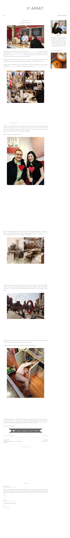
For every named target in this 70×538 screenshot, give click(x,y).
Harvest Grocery (33, 51)
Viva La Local (13, 66)
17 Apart (35, 9)
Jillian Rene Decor (20, 122)
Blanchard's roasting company (16, 54)
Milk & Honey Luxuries (43, 122)
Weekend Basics (10, 435)
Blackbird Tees (33, 122)
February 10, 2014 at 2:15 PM (9, 487)
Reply (4, 505)
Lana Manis (6, 486)
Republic (10, 288)
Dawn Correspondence (27, 122)
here (44, 61)
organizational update (42, 422)
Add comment (6, 507)
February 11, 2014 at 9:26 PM (9, 501)
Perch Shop (38, 122)
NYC (5, 435)
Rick (4, 500)
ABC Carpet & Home (38, 234)
